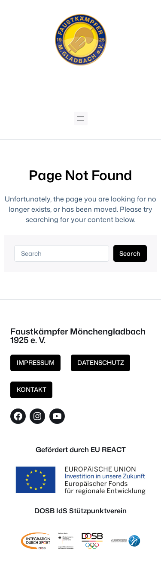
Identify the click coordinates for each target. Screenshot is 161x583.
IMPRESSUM (36, 362)
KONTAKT (31, 389)
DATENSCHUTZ (100, 362)
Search (129, 253)
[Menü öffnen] (81, 118)
